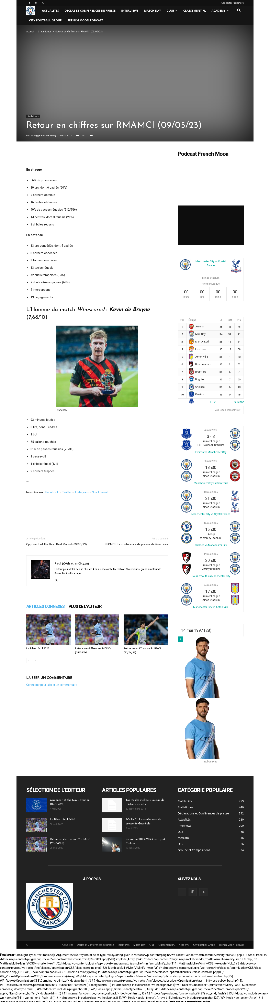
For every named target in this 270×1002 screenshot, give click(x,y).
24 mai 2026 (211, 585)
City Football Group (45, 20)
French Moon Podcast (85, 20)
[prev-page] (28, 660)
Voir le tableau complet (227, 410)
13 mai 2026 (211, 492)
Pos (182, 320)
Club (172, 10)
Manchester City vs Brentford (211, 483)
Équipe (192, 320)
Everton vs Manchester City (210, 452)
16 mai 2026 (211, 523)
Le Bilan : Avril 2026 (37, 648)
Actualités (50, 10)
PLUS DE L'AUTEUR (85, 606)
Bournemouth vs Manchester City (211, 576)
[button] (239, 11)
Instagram (82, 492)
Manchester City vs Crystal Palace (210, 514)
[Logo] (32, 11)
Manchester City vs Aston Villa (210, 607)
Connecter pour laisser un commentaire (51, 684)
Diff (230, 320)
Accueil (30, 31)
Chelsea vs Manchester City (211, 545)
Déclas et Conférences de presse (90, 10)
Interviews (129, 10)
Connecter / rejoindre (232, 2)
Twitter (66, 492)
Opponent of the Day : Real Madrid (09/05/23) (56, 544)
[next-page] (35, 660)
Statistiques (45, 31)
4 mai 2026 (210, 430)
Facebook (52, 492)
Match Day (152, 10)
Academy (220, 10)
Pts (239, 320)
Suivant (239, 402)
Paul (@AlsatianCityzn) (43, 135)
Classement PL (194, 10)
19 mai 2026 (211, 554)
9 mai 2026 (210, 461)
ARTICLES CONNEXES (45, 606)
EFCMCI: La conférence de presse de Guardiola (136, 544)
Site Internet (100, 492)
